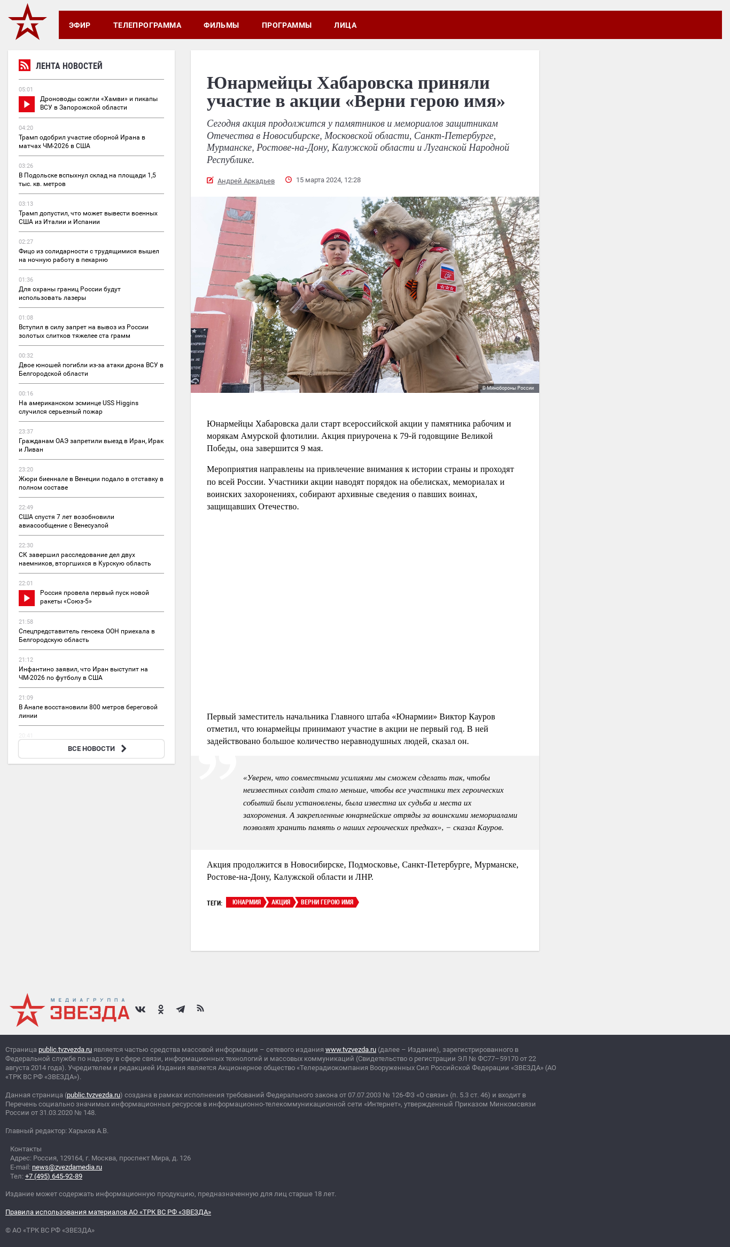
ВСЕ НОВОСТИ (98, 749)
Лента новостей (61, 67)
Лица (345, 25)
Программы (287, 25)
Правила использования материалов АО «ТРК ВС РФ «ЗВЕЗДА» (108, 1212)
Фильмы (221, 25)
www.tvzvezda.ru (350, 1049)
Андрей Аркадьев (246, 181)
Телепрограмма (147, 25)
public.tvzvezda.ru (65, 1049)
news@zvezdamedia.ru (67, 1167)
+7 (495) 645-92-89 (53, 1176)
